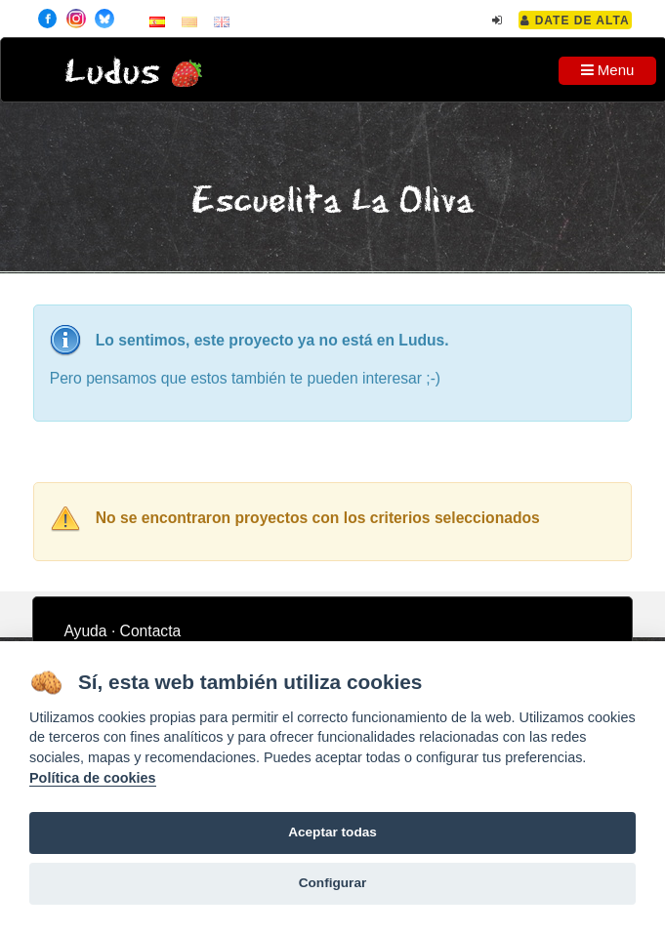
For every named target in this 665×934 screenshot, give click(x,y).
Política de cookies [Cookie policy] (92, 778)
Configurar (332, 882)
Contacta (151, 631)
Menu (608, 69)
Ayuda (84, 631)
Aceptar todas (332, 832)
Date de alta (574, 20)
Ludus (112, 73)
